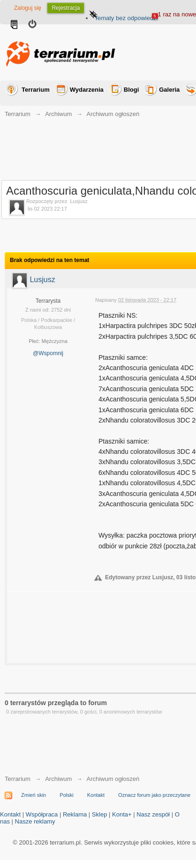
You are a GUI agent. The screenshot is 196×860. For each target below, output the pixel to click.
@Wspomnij (48, 353)
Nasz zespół (153, 814)
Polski (66, 795)
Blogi (131, 89)
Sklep (99, 814)
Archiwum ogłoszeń (112, 778)
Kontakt (96, 795)
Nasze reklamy (35, 821)
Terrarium (36, 89)
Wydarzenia (87, 89)
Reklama (75, 814)
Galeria (169, 89)
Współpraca (42, 814)
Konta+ (122, 814)
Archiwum (58, 778)
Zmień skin (33, 795)
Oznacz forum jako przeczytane (154, 795)
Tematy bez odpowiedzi (126, 18)
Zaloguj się (27, 8)
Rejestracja (66, 8)
